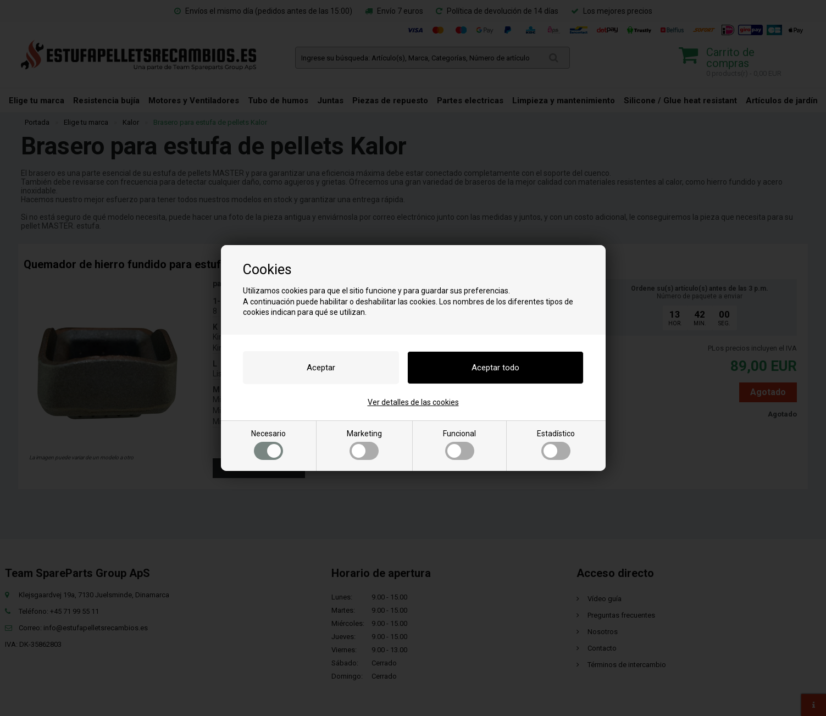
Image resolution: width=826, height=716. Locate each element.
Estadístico (556, 444)
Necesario (268, 444)
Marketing (364, 444)
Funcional (459, 444)
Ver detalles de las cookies (413, 402)
